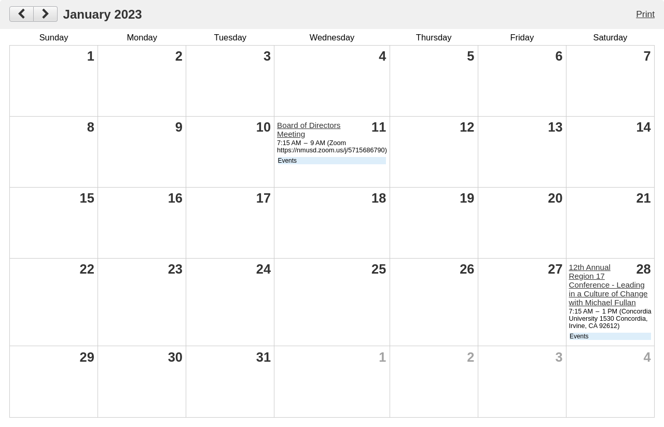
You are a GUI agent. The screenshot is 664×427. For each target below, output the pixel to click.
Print (645, 14)
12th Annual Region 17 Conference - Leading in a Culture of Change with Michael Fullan (608, 285)
